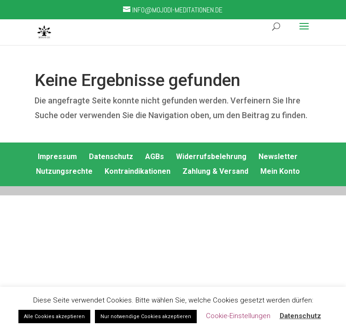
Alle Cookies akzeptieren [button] (54, 317)
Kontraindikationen (137, 171)
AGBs (154, 156)
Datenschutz (111, 156)
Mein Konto (280, 171)
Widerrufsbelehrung (211, 156)
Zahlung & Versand (215, 171)
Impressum (57, 156)
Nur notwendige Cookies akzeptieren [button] (145, 317)
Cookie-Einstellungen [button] (238, 316)
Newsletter (278, 156)
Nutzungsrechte (64, 171)
